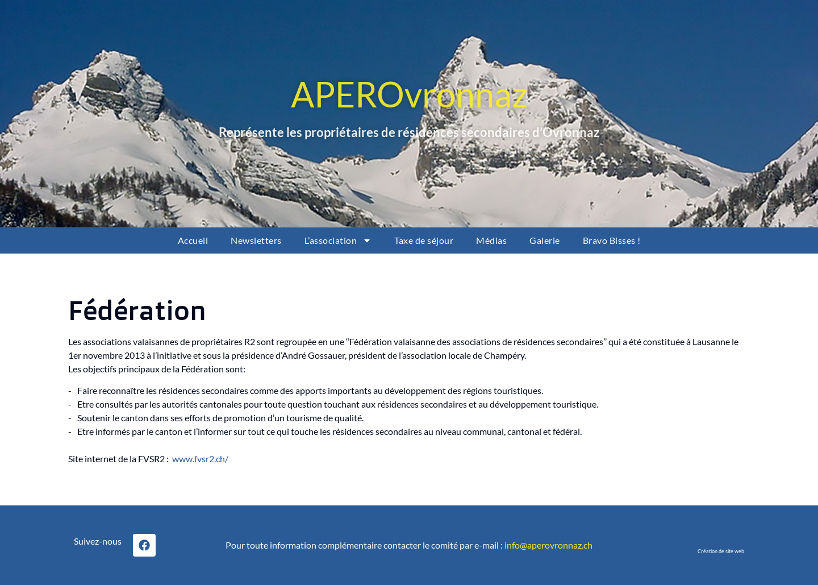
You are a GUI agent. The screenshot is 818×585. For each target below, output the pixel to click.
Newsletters (256, 240)
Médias (491, 240)
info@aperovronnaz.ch (548, 545)
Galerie (544, 240)
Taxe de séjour (423, 240)
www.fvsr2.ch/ (200, 458)
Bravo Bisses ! (612, 240)
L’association (338, 240)
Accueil (193, 240)
